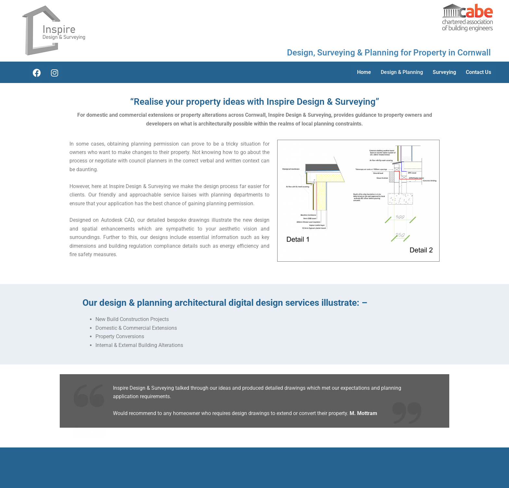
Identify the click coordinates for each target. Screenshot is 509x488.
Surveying (444, 72)
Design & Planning (402, 72)
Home (364, 72)
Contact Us (478, 72)
